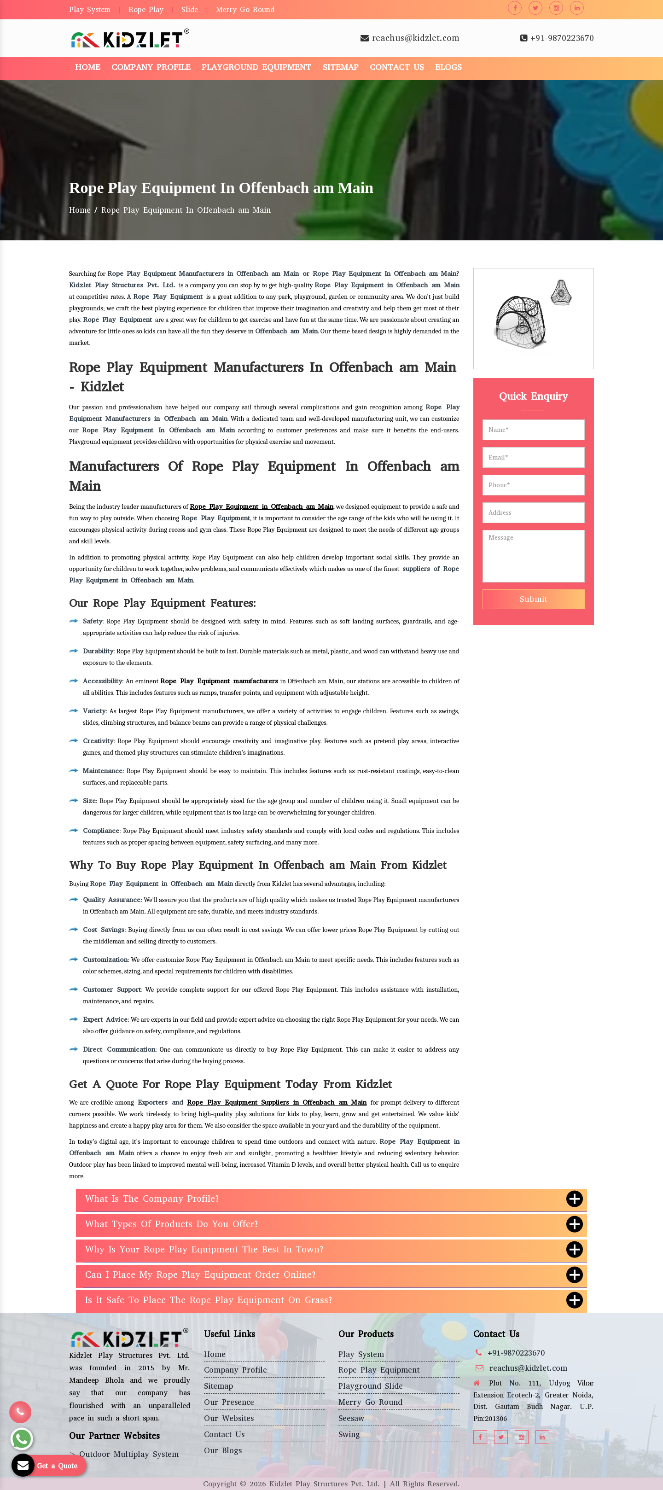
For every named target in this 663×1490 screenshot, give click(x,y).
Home (87, 67)
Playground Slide (370, 1386)
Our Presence (229, 1402)
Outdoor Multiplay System (129, 1454)
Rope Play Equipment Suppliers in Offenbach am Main (276, 1102)
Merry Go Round (245, 9)
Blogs (448, 67)
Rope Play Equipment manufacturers (219, 681)
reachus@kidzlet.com (415, 38)
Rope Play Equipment (378, 1370)
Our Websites (229, 1418)
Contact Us (397, 67)
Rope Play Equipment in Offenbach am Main (261, 506)
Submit (533, 599)
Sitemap (341, 67)
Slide (189, 9)
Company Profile (151, 67)
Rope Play (145, 9)
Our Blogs (223, 1450)
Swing (349, 1434)
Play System (89, 9)
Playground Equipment (256, 67)
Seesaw (351, 1418)
